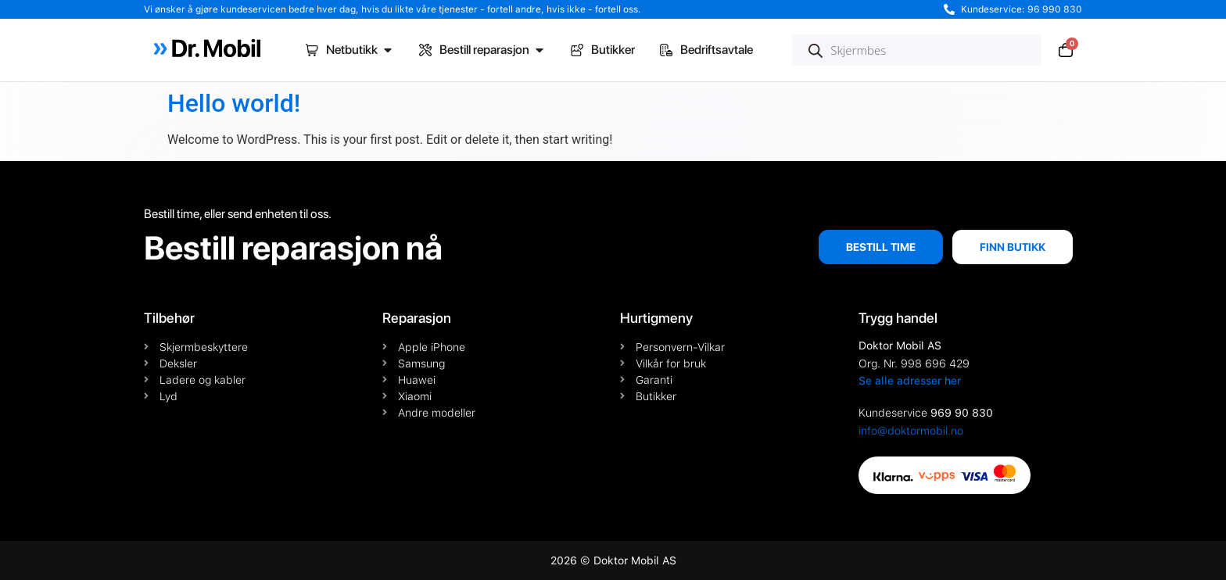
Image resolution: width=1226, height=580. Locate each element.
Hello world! (233, 103)
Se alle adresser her (910, 380)
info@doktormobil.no (911, 430)
